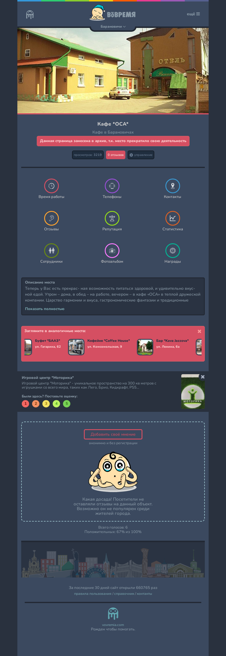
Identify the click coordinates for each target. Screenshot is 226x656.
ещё (193, 14)
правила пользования (93, 594)
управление (140, 155)
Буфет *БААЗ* (47, 341)
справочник (124, 594)
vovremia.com (113, 625)
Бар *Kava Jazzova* (172, 341)
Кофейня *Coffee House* (108, 341)
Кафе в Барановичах (113, 132)
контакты (144, 594)
